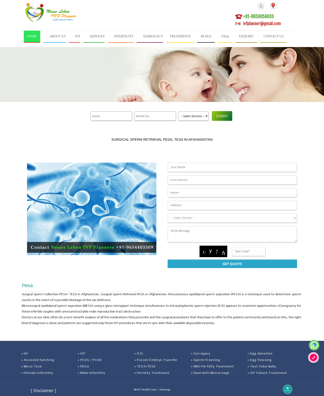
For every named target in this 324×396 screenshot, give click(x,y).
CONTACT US (273, 36)
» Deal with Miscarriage (210, 373)
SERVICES (97, 36)
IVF (77, 36)
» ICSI (138, 353)
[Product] (193, 116)
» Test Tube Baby (262, 366)
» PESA (83, 366)
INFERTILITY (124, 36)
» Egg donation (260, 353)
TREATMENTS (180, 36)
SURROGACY (153, 36)
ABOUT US (58, 36)
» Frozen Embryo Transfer (156, 360)
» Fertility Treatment (152, 373)
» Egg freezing (260, 360)
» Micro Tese (31, 366)
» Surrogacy (200, 353)
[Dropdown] (232, 218)
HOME (32, 36)
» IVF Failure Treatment (267, 373)
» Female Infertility (37, 373)
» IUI (24, 353)
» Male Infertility (91, 373)
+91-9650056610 (254, 16)
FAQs (225, 36)
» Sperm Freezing (205, 360)
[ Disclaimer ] (43, 390)
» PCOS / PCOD (90, 360)
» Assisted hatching (38, 360)
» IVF (82, 353)
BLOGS (206, 36)
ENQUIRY (246, 36)
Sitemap (165, 389)
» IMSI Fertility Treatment (212, 366)
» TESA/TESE (145, 366)
